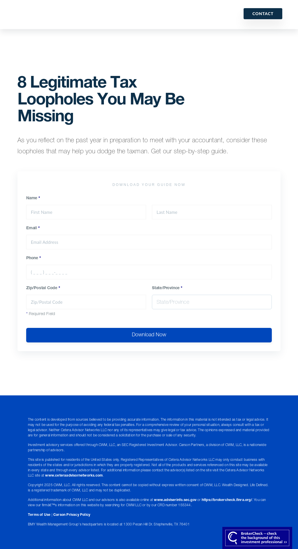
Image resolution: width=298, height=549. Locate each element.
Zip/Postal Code (43, 288)
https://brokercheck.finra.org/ (227, 500)
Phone (33, 258)
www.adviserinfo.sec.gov (175, 500)
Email (33, 228)
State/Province (167, 288)
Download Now (149, 335)
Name (33, 198)
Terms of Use (39, 515)
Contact (263, 13)
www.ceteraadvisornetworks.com (74, 475)
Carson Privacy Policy (71, 515)
